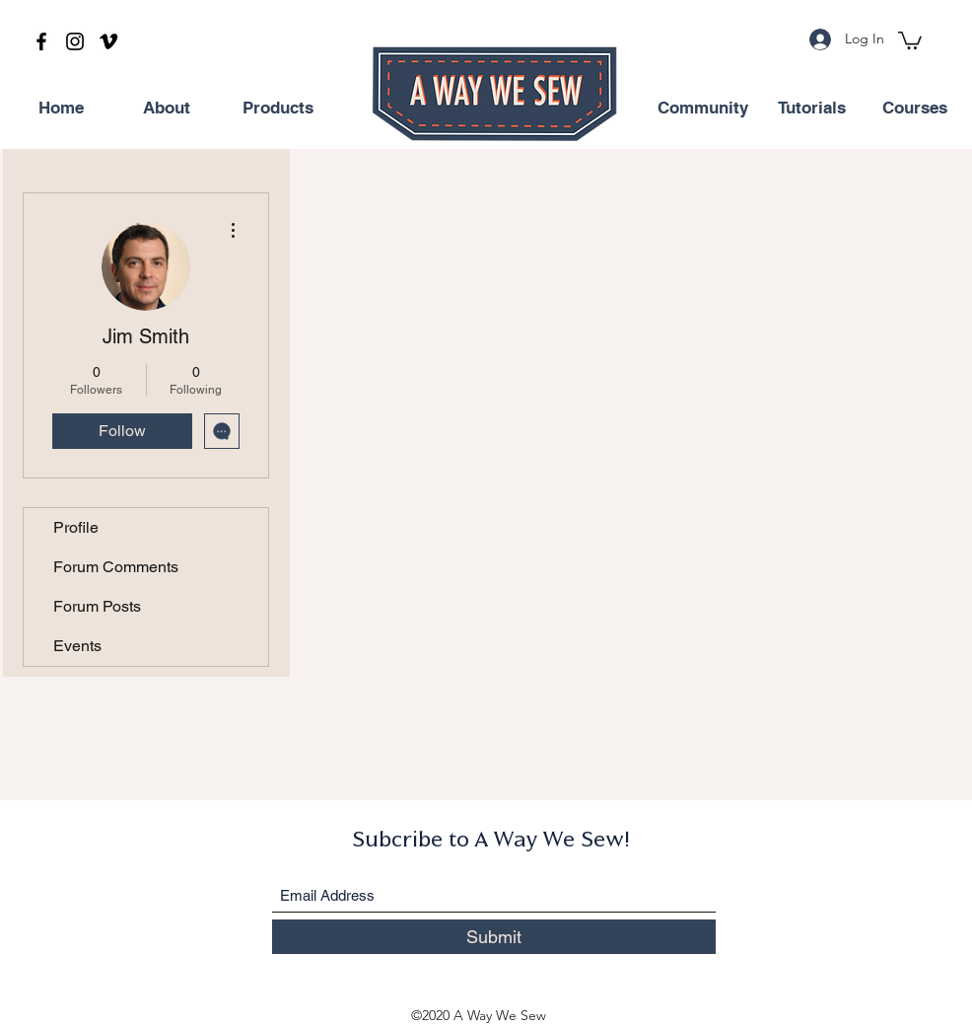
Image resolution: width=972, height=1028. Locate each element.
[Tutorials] (811, 108)
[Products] (278, 108)
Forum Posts (97, 606)
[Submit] (494, 936)
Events (77, 645)
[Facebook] (41, 41)
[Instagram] (75, 41)
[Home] (61, 108)
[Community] (703, 108)
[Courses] (915, 108)
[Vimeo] (108, 41)
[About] (166, 108)
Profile (76, 527)
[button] (910, 39)
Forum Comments (115, 566)
